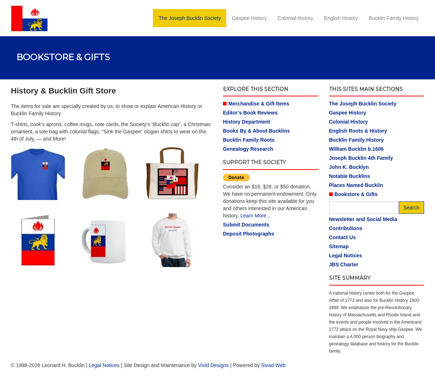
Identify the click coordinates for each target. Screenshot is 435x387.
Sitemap (339, 246)
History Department (246, 122)
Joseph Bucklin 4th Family (361, 158)
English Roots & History (358, 131)
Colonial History (295, 18)
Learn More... (255, 216)
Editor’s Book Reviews (250, 113)
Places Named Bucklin (356, 185)
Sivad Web (273, 365)
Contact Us (342, 237)
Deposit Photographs (248, 234)
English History (341, 18)
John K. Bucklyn (349, 167)
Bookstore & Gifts (356, 194)
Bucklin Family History (394, 18)
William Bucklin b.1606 (356, 149)
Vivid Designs (213, 365)
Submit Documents (246, 225)
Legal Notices (345, 255)
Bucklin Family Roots (248, 140)
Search (411, 208)
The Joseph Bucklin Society (189, 18)
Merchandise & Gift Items (258, 104)
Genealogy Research (248, 149)
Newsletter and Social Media (363, 219)
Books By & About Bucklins (256, 131)
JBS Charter (344, 264)
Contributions (345, 228)
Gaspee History (249, 18)
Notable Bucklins (349, 176)
